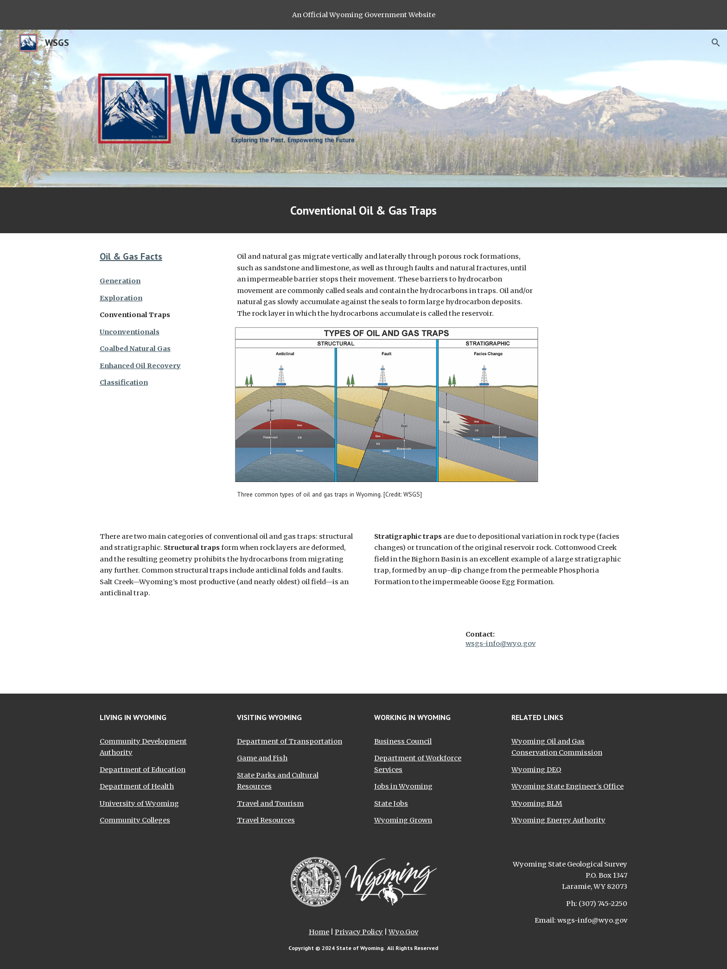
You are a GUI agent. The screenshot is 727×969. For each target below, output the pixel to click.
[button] (716, 43)
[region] (363, 15)
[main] (363, 210)
